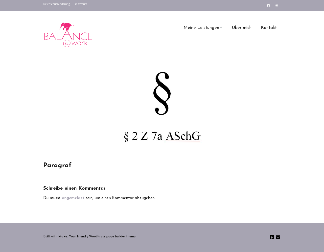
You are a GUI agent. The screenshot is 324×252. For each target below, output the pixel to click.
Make (62, 236)
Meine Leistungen (201, 27)
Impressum (80, 4)
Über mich (242, 27)
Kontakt (269, 27)
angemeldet (73, 198)
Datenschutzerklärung (56, 4)
